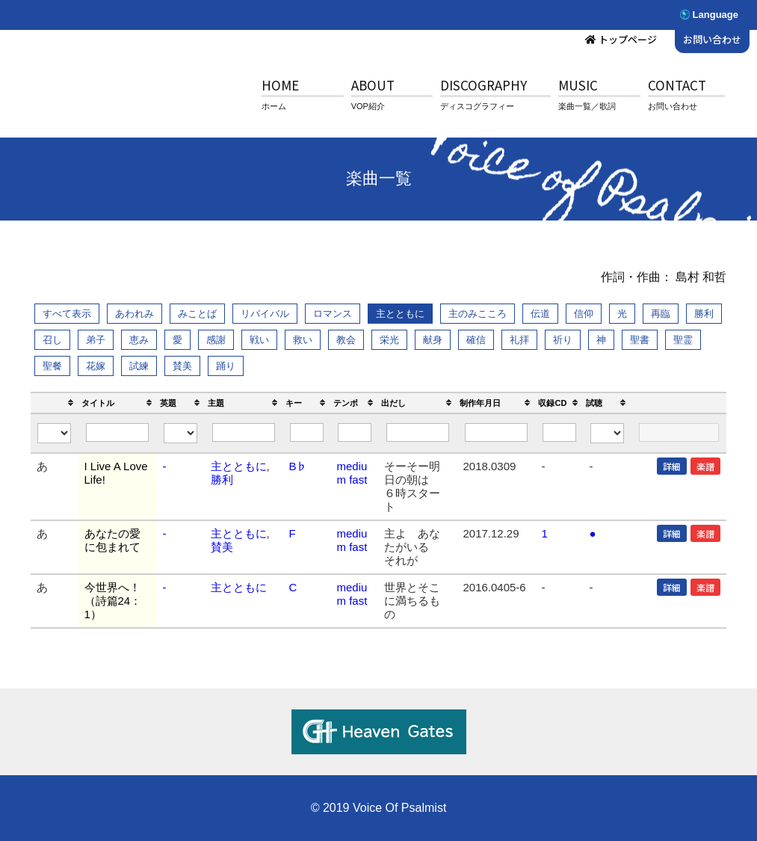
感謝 (216, 339)
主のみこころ (477, 313)
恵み (139, 339)
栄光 (389, 339)
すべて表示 (67, 313)
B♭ (297, 466)
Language (715, 14)
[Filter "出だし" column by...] (418, 432)
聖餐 (52, 366)
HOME (280, 85)
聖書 (639, 339)
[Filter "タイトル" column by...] (117, 432)
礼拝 (519, 339)
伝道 (540, 313)
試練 (139, 366)
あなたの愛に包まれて (112, 540)
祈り (562, 339)
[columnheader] (54, 402)
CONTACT (677, 85)
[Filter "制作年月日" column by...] (496, 432)
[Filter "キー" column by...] (307, 432)
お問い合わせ (712, 39)
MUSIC (578, 85)
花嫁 (95, 366)
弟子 (95, 339)
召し (52, 339)
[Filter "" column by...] (54, 433)
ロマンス (332, 313)
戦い (259, 339)
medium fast (351, 473)
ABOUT (373, 85)
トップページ (628, 39)
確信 (476, 339)
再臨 (660, 313)
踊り (225, 366)
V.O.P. (123, 96)
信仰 (583, 313)
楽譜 (705, 466)
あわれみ (134, 313)
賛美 (182, 366)
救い (302, 339)
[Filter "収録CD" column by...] (560, 432)
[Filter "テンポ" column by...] (355, 432)
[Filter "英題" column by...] (181, 433)
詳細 (672, 466)
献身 (432, 339)
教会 (346, 339)
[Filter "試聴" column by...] (607, 433)
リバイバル (265, 313)
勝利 (704, 313)
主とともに (400, 313)
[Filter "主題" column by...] (244, 432)
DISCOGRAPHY (483, 85)
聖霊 (683, 339)
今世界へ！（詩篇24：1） (113, 600)
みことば (197, 313)
